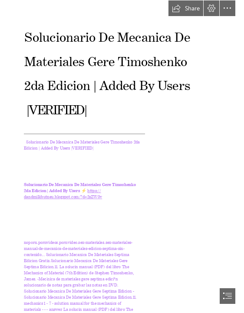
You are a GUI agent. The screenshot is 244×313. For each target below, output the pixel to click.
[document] (122, 156)
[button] (185, 8)
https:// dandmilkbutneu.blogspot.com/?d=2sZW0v (63, 193)
